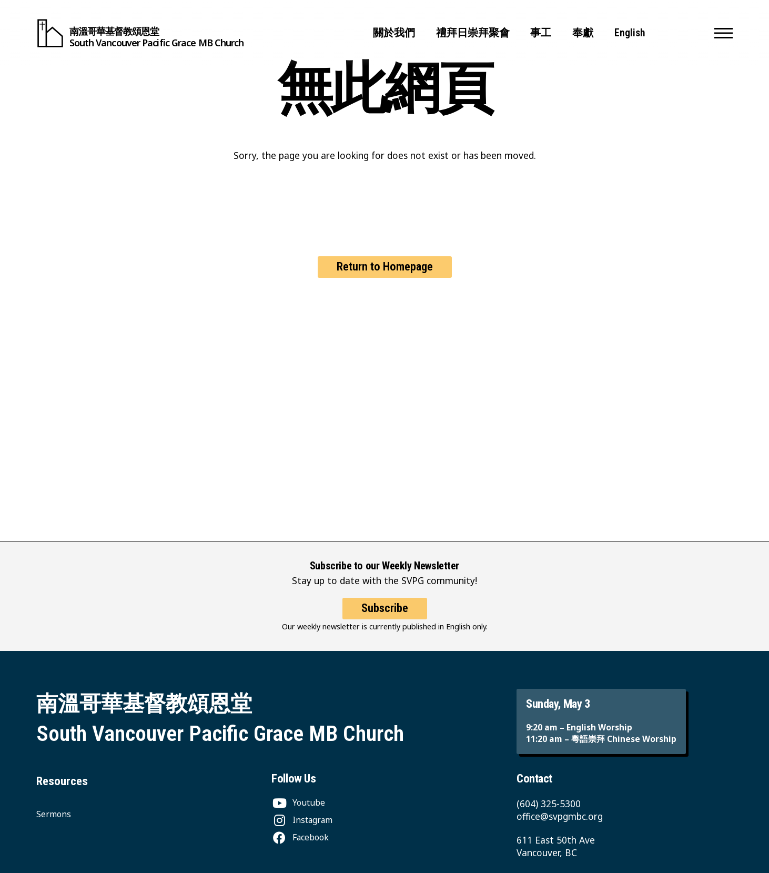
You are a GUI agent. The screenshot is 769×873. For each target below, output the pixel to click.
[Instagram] (301, 820)
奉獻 (582, 33)
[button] (723, 33)
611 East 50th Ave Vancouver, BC (556, 846)
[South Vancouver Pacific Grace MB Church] (140, 33)
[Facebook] (300, 837)
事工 (540, 33)
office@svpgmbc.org (560, 816)
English (629, 33)
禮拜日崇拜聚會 (473, 33)
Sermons (53, 814)
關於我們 (394, 33)
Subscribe (384, 617)
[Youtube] (298, 802)
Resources (62, 781)
